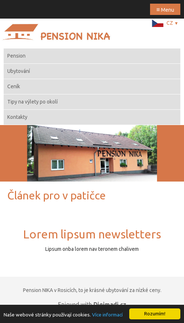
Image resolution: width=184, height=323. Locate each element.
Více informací (107, 315)
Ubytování (18, 71)
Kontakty (17, 117)
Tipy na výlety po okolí (32, 102)
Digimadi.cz (109, 304)
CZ (172, 23)
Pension (16, 56)
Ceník (13, 86)
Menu (165, 9)
